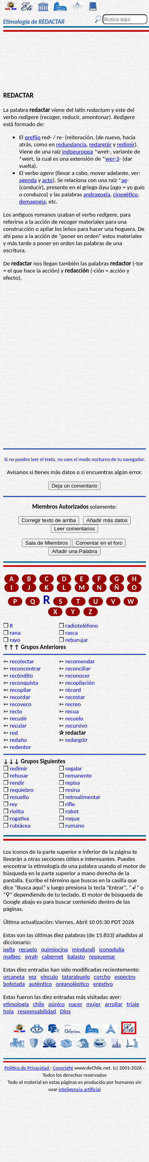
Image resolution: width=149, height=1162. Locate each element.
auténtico (40, 983)
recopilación (80, 682)
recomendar (80, 661)
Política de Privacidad (27, 1068)
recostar (75, 697)
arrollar (114, 1004)
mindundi (83, 949)
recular (18, 725)
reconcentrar (25, 668)
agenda (28, 180)
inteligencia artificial (79, 1089)
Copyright (63, 1068)
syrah (31, 956)
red (13, 732)
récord (73, 689)
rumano (74, 825)
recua (72, 711)
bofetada (14, 983)
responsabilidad (37, 1011)
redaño (18, 739)
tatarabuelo (76, 976)
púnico (56, 1004)
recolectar (22, 661)
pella (9, 949)
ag (124, 180)
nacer (75, 1004)
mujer (93, 1004)
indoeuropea (77, 151)
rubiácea (20, 825)
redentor (20, 747)
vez (33, 976)
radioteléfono (81, 625)
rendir (17, 782)
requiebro (21, 789)
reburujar (76, 639)
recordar (20, 697)
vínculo (49, 976)
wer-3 (112, 158)
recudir (18, 718)
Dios (65, 1011)
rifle (70, 804)
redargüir (100, 144)
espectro (124, 976)
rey (13, 804)
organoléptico (72, 983)
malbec (12, 956)
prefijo (33, 137)
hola (8, 1011)
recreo (73, 704)
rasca (71, 632)
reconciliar (78, 668)
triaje (133, 1004)
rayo (15, 639)
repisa (72, 782)
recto (16, 711)
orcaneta (14, 976)
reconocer (77, 675)
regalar (73, 768)
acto (47, 180)
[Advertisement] (74, 62)
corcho (102, 976)
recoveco (20, 704)
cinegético (125, 194)
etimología (16, 1004)
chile (39, 1004)
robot (72, 811)
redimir (125, 144)
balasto (76, 956)
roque (72, 818)
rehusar (19, 775)
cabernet (52, 956)
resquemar (102, 956)
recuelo (74, 718)
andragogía (96, 194)
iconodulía (111, 949)
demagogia (32, 201)
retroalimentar (83, 797)
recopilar (20, 689)
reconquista (24, 682)
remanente (78, 775)
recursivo (76, 725)
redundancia (71, 144)
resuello (19, 797)
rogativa (19, 818)
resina (72, 789)
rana (15, 632)
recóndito (21, 675)
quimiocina (54, 949)
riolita (17, 811)
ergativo (103, 983)
